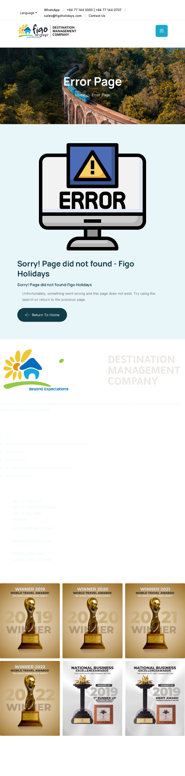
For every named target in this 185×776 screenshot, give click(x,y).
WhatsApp (52, 10)
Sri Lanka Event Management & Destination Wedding (45, 444)
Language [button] (27, 13)
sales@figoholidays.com (62, 16)
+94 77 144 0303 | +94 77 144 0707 (94, 10)
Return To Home (42, 314)
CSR (7, 436)
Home (80, 95)
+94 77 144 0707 (28, 501)
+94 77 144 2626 (26, 513)
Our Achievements (18, 476)
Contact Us (97, 16)
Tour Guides (13, 452)
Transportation (15, 460)
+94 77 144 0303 (26, 507)
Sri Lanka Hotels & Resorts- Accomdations (38, 468)
